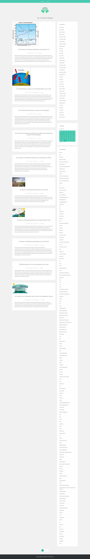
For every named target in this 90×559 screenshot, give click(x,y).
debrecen (61, 230)
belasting (61, 192)
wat (35, 53)
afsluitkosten (62, 168)
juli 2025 (61, 48)
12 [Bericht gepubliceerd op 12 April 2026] (74, 135)
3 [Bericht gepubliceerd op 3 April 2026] (69, 133)
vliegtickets (61, 517)
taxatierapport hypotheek (64, 464)
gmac (60, 270)
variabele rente (62, 500)
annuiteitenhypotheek (64, 180)
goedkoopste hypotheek (64, 272)
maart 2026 (61, 29)
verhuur (61, 512)
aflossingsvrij (62, 164)
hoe (60, 287)
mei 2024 (61, 81)
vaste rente (61, 505)
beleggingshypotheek (63, 197)
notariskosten (62, 388)
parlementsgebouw (63, 412)
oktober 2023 (62, 98)
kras (60, 350)
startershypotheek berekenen (65, 452)
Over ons (43, 1)
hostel (60, 298)
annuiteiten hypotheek (64, 178)
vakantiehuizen (62, 491)
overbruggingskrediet (63, 405)
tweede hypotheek (63, 475)
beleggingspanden (63, 202)
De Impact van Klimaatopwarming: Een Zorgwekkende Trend (34, 220)
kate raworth (62, 341)
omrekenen (61, 390)
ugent (60, 478)
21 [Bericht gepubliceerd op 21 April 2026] (62, 138)
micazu (60, 371)
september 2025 (62, 43)
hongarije (61, 296)
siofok (60, 438)
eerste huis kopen (63, 246)
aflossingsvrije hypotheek (64, 166)
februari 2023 (62, 117)
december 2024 (62, 65)
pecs (60, 414)
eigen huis (61, 251)
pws (60, 416)
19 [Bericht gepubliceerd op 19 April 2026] (74, 137)
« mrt (60, 142)
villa (60, 515)
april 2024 (61, 84)
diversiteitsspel (62, 235)
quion (60, 419)
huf (60, 303)
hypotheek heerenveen (64, 320)
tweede (60, 473)
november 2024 (62, 67)
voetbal (60, 519)
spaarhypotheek (62, 445)
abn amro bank (62, 159)
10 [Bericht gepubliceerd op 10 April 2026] (69, 135)
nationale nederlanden (64, 376)
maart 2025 (61, 58)
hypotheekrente (62, 327)
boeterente (61, 216)
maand (60, 369)
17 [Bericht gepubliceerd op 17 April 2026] (69, 137)
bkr (60, 206)
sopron (60, 442)
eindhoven (61, 258)
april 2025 (61, 55)
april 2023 (61, 112)
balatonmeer (62, 187)
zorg (60, 543)
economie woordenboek (64, 242)
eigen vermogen (62, 253)
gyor (60, 279)
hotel (60, 301)
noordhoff (61, 383)
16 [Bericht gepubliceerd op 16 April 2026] (67, 137)
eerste (60, 244)
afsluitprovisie (62, 171)
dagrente (61, 227)
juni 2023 (61, 107)
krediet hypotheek (63, 353)
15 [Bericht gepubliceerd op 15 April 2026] (65, 137)
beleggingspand (62, 199)
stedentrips (61, 456)
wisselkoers (61, 531)
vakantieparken (62, 498)
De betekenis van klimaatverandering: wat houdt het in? (33, 49)
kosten (60, 346)
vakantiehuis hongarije (64, 485)
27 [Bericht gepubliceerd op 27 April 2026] (60, 140)
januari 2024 (61, 91)
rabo (60, 421)
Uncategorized (35, 92)
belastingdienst (62, 194)
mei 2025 (61, 53)
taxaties (61, 466)
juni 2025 (61, 51)
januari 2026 (61, 34)
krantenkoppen (62, 348)
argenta (61, 183)
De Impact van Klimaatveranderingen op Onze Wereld (34, 241)
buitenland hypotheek (63, 223)
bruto (60, 220)
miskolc (61, 374)
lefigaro (61, 360)
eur (60, 261)
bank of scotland (62, 190)
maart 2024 (61, 86)
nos (60, 386)
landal (60, 357)
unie (60, 482)
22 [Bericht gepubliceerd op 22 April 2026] (65, 138)
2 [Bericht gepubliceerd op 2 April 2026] (67, 133)
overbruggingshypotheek (64, 402)
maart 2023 (61, 114)
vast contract (62, 503)
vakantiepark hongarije (64, 496)
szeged (60, 459)
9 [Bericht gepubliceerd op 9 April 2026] (67, 135)
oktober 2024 (62, 69)
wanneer (61, 524)
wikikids (36, 267)
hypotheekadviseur (63, 324)
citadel (60, 225)
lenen (60, 362)
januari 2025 (61, 62)
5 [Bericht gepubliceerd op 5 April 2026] (74, 133)
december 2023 (62, 93)
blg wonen (61, 211)
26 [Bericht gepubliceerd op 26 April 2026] (74, 138)
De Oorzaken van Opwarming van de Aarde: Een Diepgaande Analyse (34, 296)
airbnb (60, 173)
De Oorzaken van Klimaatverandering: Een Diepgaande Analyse (33, 157)
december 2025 (62, 36)
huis (60, 305)
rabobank (61, 423)
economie (61, 239)
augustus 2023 (62, 103)
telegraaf (61, 471)
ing (60, 336)
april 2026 (61, 27)
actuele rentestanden (63, 161)
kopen (60, 343)
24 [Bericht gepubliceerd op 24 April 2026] (69, 138)
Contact (47, 1)
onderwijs (61, 393)
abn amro (61, 157)
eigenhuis (61, 256)
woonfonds (61, 536)
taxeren (61, 468)
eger (60, 249)
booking (61, 218)
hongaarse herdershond (64, 294)
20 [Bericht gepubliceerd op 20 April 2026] (60, 138)
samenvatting (62, 433)
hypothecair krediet (63, 312)
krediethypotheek (63, 355)
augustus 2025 (62, 46)
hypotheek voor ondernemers (65, 322)
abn (60, 154)
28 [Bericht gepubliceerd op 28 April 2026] (62, 140)
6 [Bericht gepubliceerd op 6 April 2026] (60, 135)
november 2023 (62, 95)
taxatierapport (62, 461)
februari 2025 (62, 60)
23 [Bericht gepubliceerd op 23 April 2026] (67, 138)
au (59, 185)
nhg (60, 381)
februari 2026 (62, 32)
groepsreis (61, 277)
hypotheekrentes (62, 329)
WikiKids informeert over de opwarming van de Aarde (34, 264)
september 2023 (62, 100)
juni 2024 (61, 79)
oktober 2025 (62, 41)
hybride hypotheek (63, 310)
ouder (60, 395)
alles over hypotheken (63, 176)
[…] (51, 61)
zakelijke (61, 541)
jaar (60, 338)
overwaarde (61, 409)
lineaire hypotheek (63, 367)
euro (60, 263)
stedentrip (61, 454)
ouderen (61, 397)
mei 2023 (61, 110)
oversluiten (61, 407)
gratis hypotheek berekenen (65, 275)
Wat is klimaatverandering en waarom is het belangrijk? (33, 110)
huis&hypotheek (62, 308)
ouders (60, 400)
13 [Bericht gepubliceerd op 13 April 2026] (60, 137)
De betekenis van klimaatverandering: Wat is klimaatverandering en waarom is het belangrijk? (34, 134)
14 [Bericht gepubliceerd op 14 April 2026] (62, 137)
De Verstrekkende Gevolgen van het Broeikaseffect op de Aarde (34, 89)
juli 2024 (61, 77)
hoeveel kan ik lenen (63, 289)
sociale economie (62, 440)
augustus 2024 (62, 74)
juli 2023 (61, 105)
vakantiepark (62, 493)
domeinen (61, 237)
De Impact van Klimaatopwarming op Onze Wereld (34, 189)
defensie (61, 232)
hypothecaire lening (63, 315)
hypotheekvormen (63, 331)
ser (60, 435)
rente (60, 428)
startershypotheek (63, 449)
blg (60, 209)
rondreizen (61, 431)
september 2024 (62, 72)
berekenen (61, 204)
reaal (60, 426)
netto (60, 379)
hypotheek (61, 317)
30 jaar (60, 152)
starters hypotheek (63, 447)
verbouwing (61, 510)
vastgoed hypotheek (63, 507)
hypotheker (61, 334)
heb (60, 282)
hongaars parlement (63, 291)
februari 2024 (62, 88)
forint (60, 265)
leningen (61, 364)
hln (60, 284)
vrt (60, 522)
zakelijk (61, 538)
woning (60, 533)
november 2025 (62, 39)
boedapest (61, 213)
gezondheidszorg (62, 268)
